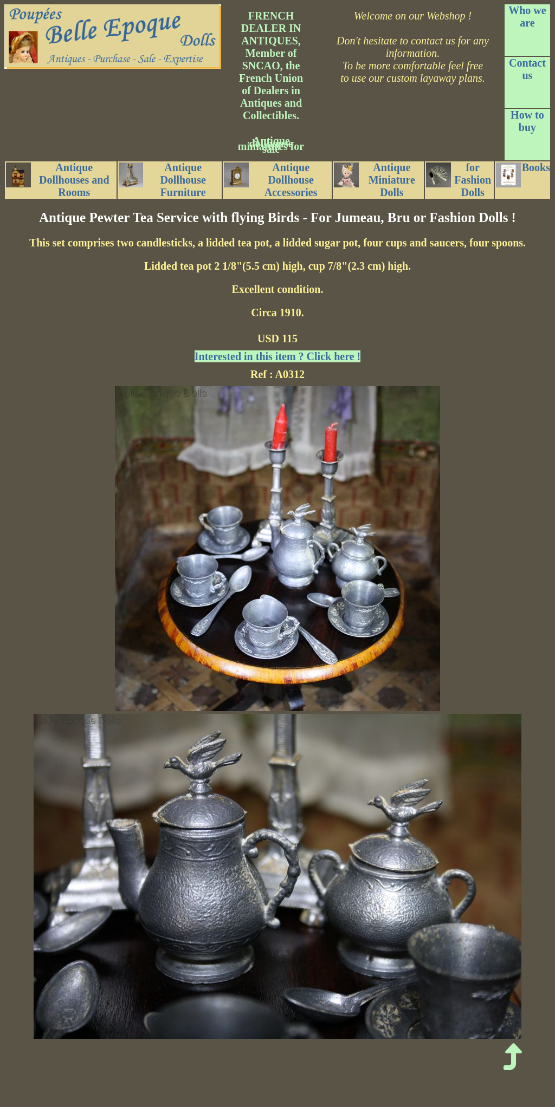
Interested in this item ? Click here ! (277, 356)
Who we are (527, 16)
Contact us (527, 69)
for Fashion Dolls (459, 179)
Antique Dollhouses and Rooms (57, 179)
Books (523, 174)
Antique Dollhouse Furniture (162, 179)
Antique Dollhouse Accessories (270, 179)
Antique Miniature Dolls (374, 179)
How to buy (527, 121)
